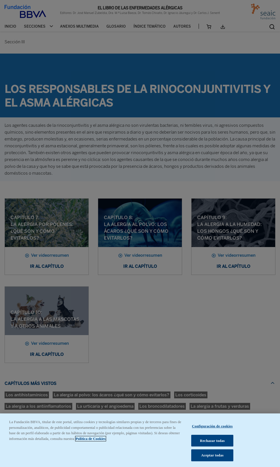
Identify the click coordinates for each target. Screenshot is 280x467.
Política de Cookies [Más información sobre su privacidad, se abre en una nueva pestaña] (91, 439)
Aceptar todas (212, 455)
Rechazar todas (212, 441)
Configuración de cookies (212, 426)
